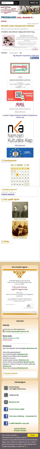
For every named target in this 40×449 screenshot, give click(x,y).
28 (14, 184)
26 (28, 181)
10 (22, 174)
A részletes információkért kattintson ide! (17, 331)
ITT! (26, 446)
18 (25, 178)
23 (20, 181)
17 (22, 178)
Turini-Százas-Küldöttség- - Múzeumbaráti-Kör (23, 416)
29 (17, 184)
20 (12, 181)
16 (20, 178)
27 (12, 184)
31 (22, 184)
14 (14, 178)
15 (17, 178)
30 (20, 184)
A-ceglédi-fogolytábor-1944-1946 (19, 423)
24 (22, 181)
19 (28, 178)
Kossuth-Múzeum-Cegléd (16, 409)
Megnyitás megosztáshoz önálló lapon (27, 55)
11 (25, 174)
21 (14, 181)
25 (25, 181)
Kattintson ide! (32, 348)
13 (12, 178)
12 (28, 174)
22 (17, 181)
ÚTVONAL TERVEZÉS (20, 430)
